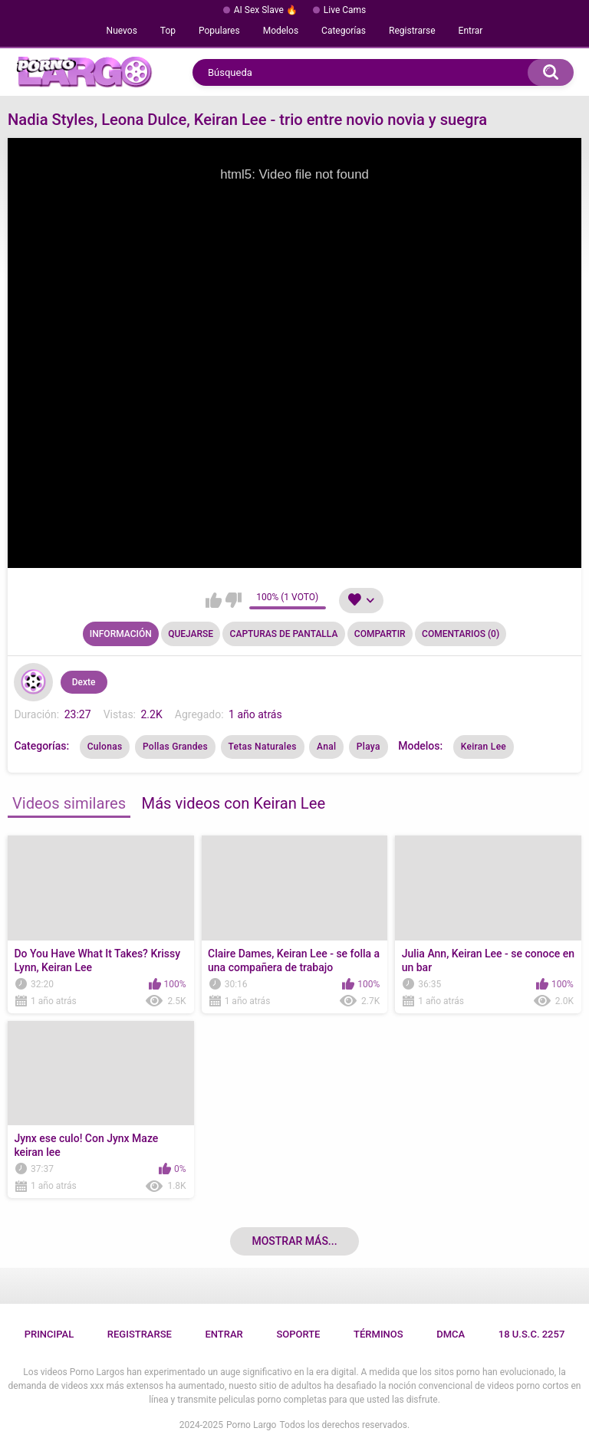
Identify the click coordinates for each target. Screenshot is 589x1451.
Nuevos (122, 30)
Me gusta (214, 600)
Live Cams (345, 10)
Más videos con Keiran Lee (234, 803)
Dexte (84, 682)
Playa (368, 746)
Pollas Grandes (175, 746)
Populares (219, 30)
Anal (326, 746)
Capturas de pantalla (284, 634)
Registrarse (412, 30)
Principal (49, 1334)
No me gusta (233, 600)
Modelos (280, 30)
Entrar (471, 30)
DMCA (450, 1334)
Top (168, 30)
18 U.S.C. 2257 (532, 1334)
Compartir (380, 634)
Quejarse (190, 634)
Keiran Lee (483, 746)
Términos (378, 1334)
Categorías (343, 30)
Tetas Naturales (263, 746)
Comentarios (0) (460, 634)
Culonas (105, 746)
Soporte (298, 1334)
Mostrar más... (294, 1241)
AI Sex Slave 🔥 (266, 10)
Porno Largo (251, 1425)
